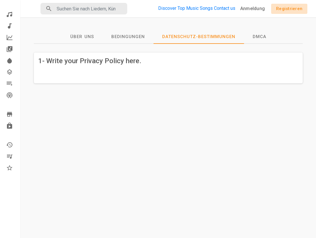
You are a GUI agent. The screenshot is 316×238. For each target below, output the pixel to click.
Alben (9, 49)
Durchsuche (9, 114)
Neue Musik (9, 26)
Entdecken (9, 14)
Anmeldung (252, 8)
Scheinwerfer (9, 60)
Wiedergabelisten (9, 83)
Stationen (9, 95)
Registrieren (289, 8)
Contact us (224, 8)
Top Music (188, 8)
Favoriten (9, 167)
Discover (167, 8)
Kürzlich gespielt (9, 144)
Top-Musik (9, 37)
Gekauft (9, 125)
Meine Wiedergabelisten (9, 156)
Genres (9, 72)
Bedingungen (128, 36)
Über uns (82, 36)
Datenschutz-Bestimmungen (198, 36)
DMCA (259, 36)
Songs (206, 8)
